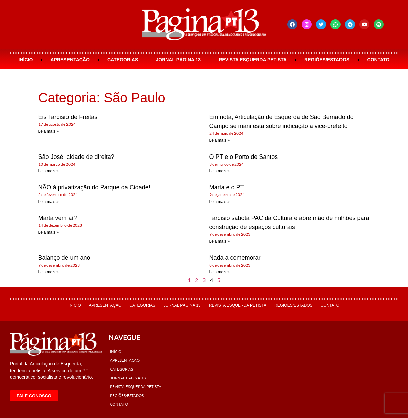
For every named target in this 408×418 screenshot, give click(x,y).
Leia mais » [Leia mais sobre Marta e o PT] (219, 201)
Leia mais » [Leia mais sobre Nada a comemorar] (219, 272)
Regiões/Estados (326, 59)
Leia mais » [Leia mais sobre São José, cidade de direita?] (48, 171)
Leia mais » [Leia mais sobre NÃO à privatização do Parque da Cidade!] (48, 201)
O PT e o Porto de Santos (243, 156)
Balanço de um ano (64, 257)
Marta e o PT (226, 187)
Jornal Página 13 (178, 59)
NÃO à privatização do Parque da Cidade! (94, 187)
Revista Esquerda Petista (253, 59)
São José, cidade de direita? (76, 156)
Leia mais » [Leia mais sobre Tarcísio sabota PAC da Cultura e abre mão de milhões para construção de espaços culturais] (219, 241)
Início (26, 59)
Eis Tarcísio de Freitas (68, 117)
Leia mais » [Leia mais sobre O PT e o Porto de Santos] (219, 171)
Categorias (122, 59)
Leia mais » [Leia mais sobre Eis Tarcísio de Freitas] (48, 131)
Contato (378, 59)
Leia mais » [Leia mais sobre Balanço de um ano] (48, 272)
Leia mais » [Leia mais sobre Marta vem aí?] (48, 232)
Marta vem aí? (57, 218)
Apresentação (69, 59)
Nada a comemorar (235, 257)
